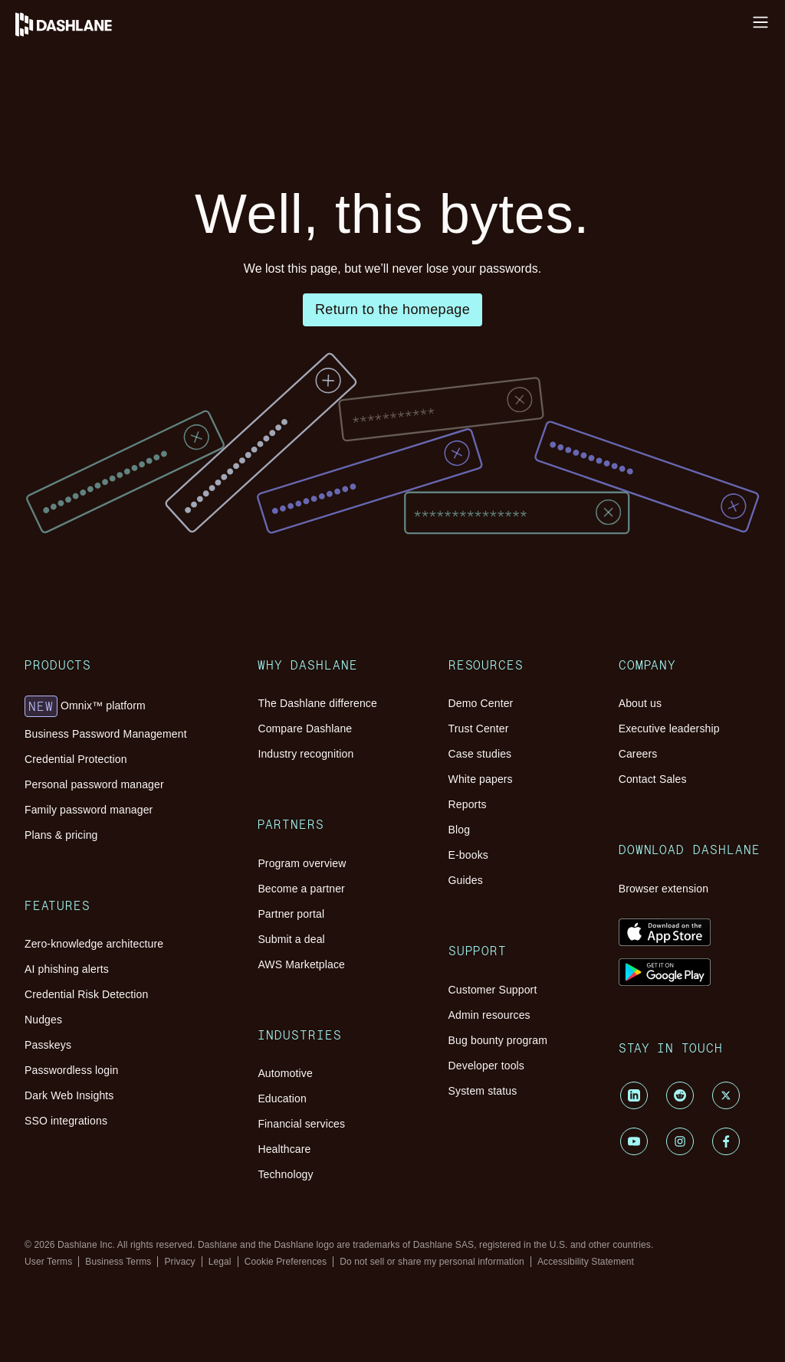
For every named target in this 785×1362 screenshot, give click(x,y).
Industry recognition (148, 771)
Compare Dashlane (145, 757)
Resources (67, 143)
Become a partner (141, 829)
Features (94, 581)
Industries (96, 893)
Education (123, 928)
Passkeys (120, 657)
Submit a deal (132, 856)
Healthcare (124, 956)
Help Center (36, 40)
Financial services (142, 942)
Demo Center (131, 1014)
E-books (118, 1097)
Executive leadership (149, 1268)
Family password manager (163, 544)
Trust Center (128, 1028)
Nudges (117, 643)
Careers (117, 1282)
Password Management (96, 127)
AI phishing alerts (142, 616)
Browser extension (144, 1340)
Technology (127, 970)
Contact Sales (132, 1296)
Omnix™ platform (158, 489)
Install (21, 26)
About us (120, 1255)
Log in (22, 12)
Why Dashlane (76, 95)
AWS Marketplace (143, 870)
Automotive (127, 915)
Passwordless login (145, 671)
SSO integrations (140, 699)
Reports (117, 1069)
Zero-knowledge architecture (169, 602)
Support (92, 1134)
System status (132, 1210)
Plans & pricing (136, 558)
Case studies (128, 1042)
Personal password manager (166, 530)
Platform (62, 111)
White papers (130, 1055)
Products (94, 467)
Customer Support (143, 1155)
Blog (110, 1083)
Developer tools (137, 1196)
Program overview (143, 815)
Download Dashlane (119, 1319)
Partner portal (132, 843)
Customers (63, 158)
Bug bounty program (149, 1183)
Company (95, 1233)
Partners (93, 794)
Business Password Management (178, 502)
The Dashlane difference (158, 743)
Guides (115, 1111)
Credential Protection (150, 516)
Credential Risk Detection (161, 630)
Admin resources (140, 1169)
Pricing (54, 171)
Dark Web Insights (143, 685)
